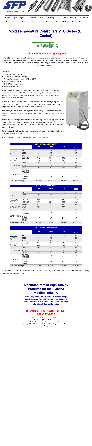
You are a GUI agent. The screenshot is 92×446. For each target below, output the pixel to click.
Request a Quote (37, 297)
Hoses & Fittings (62, 22)
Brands (42, 18)
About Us (46, 304)
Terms (64, 18)
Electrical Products (46, 22)
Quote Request (19, 18)
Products (32, 18)
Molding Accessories (80, 22)
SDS (58, 18)
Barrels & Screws (29, 22)
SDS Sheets (44, 302)
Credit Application (12, 22)
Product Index (49, 297)
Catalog (51, 18)
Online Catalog (60, 297)
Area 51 (73, 18)
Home (7, 18)
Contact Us (83, 18)
